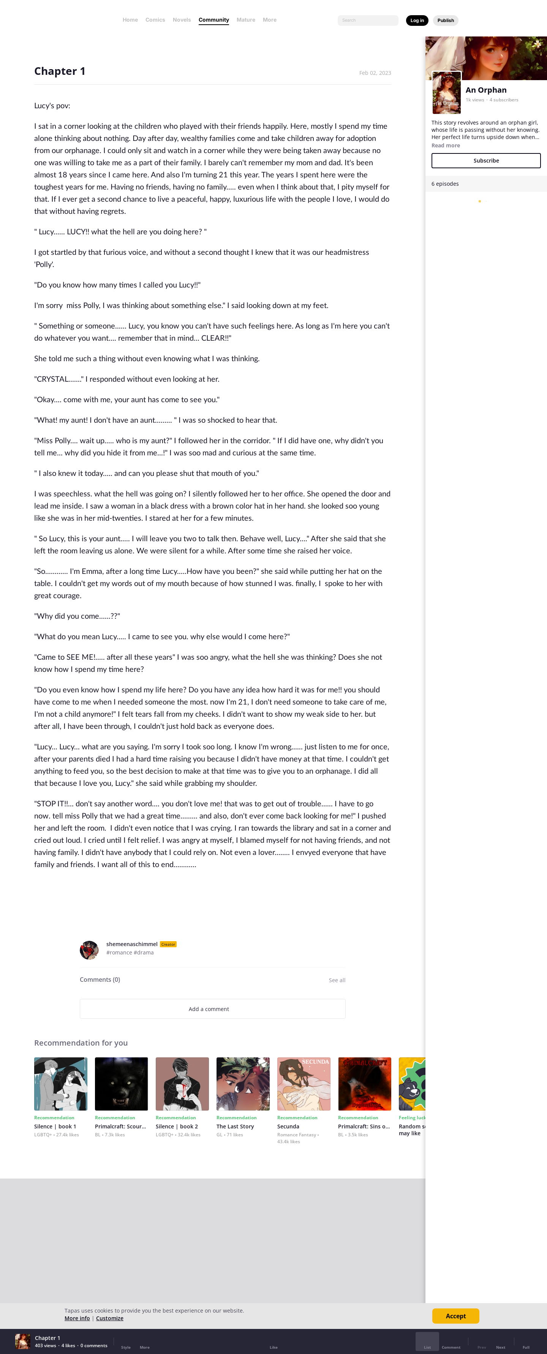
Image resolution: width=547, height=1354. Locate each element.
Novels (182, 19)
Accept (456, 1316)
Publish (446, 20)
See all (337, 980)
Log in (417, 20)
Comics (155, 19)
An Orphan (486, 90)
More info (77, 1318)
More (272, 19)
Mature (246, 19)
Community (214, 19)
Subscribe (486, 160)
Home (130, 19)
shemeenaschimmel (132, 944)
